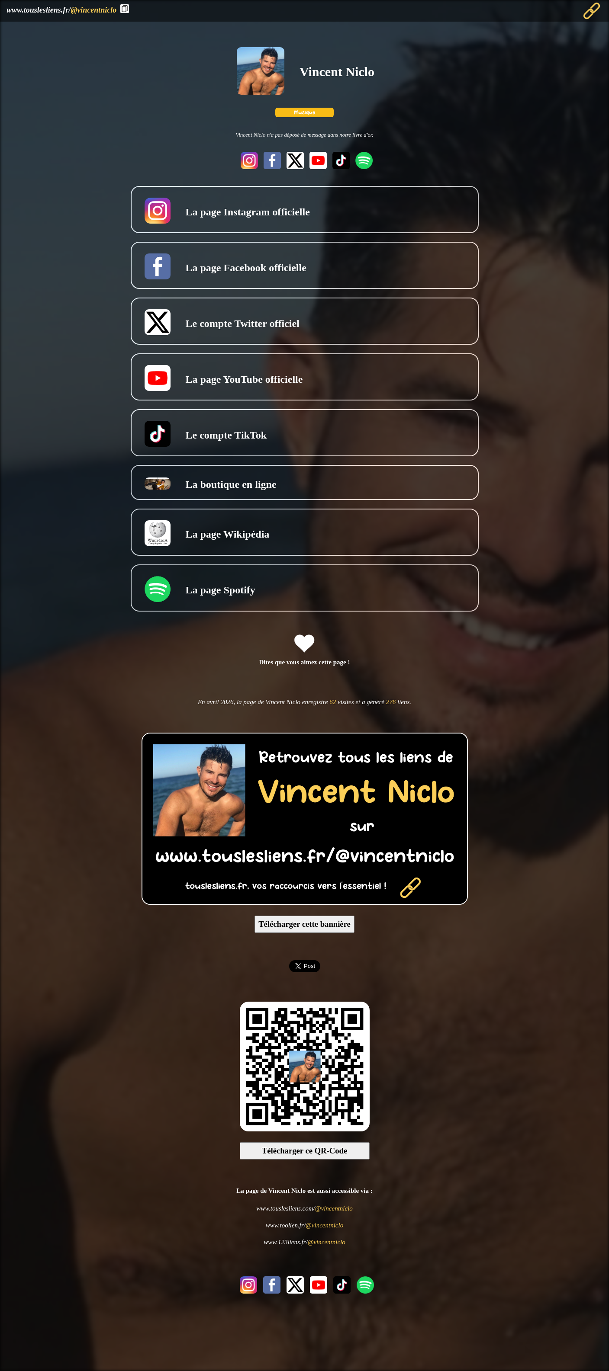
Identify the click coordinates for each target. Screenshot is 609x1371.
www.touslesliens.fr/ (61, 10)
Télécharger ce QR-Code (305, 1150)
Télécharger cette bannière (304, 924)
